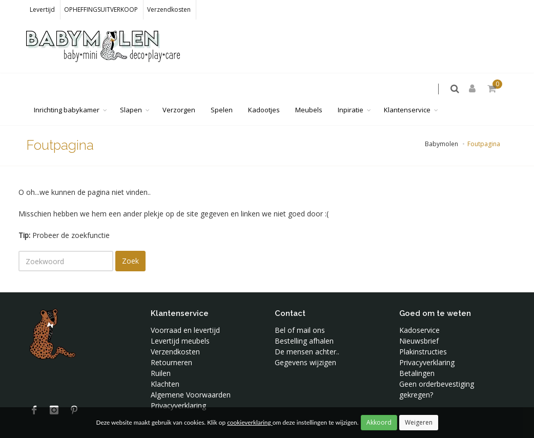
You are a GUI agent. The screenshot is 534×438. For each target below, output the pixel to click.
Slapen (131, 88)
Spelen (222, 88)
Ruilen (161, 352)
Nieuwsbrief (419, 320)
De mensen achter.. (307, 330)
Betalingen (417, 352)
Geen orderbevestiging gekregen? (436, 368)
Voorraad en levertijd (185, 309)
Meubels (308, 88)
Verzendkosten (169, 9)
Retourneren (171, 341)
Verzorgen (178, 88)
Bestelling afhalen (304, 320)
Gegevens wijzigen (305, 341)
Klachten (165, 363)
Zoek (130, 240)
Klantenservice (407, 88)
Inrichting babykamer (66, 88)
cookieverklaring (249, 422)
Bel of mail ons (300, 309)
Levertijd (42, 9)
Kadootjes (264, 88)
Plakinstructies (423, 330)
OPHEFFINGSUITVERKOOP (101, 9)
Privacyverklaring (178, 384)
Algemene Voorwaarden (191, 374)
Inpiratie (350, 88)
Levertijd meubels (180, 320)
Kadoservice (419, 309)
